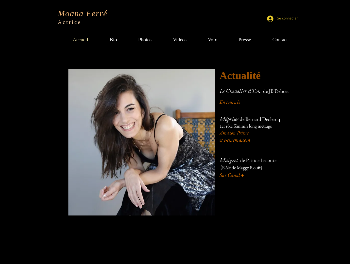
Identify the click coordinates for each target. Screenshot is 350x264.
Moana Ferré (82, 13)
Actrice (69, 22)
